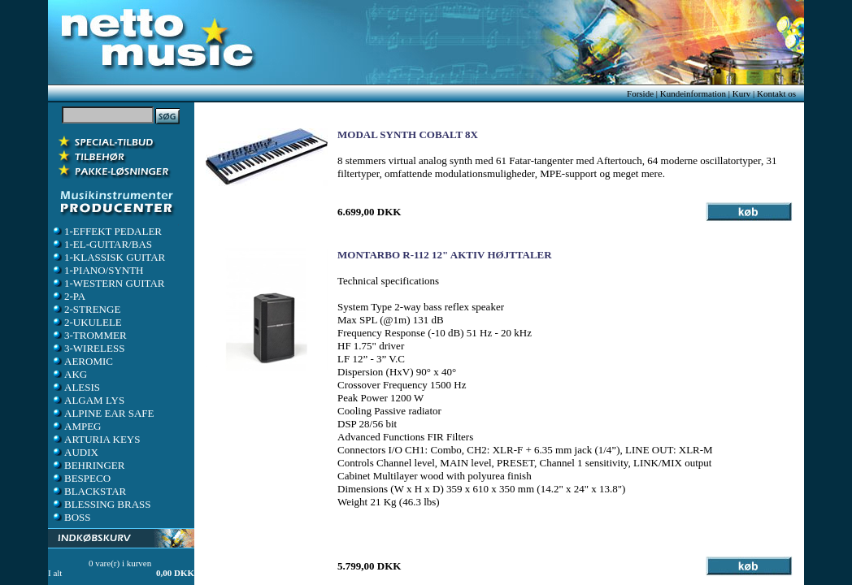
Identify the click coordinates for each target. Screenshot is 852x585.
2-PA (68, 296)
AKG (69, 374)
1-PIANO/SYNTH (97, 270)
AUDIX (74, 452)
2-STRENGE (85, 309)
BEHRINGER (87, 465)
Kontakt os (776, 93)
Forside (640, 93)
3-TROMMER (89, 335)
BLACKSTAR (88, 491)
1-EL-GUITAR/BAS (101, 244)
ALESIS (75, 387)
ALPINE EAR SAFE (102, 413)
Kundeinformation (693, 93)
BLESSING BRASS (101, 504)
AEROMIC (82, 361)
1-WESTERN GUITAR (108, 283)
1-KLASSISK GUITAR (108, 257)
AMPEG (76, 426)
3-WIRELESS (87, 348)
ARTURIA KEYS (95, 439)
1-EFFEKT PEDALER (106, 231)
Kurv (741, 93)
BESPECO (81, 478)
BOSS (71, 517)
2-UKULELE (86, 322)
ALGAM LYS (87, 400)
